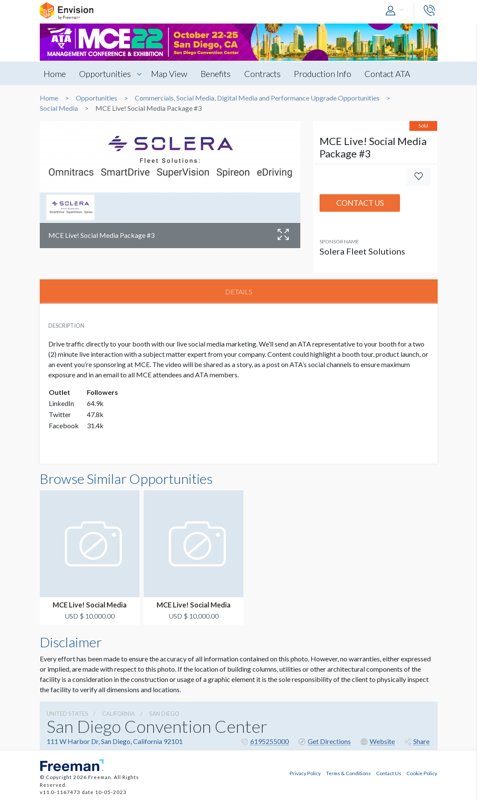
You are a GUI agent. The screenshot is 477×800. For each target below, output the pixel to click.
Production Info (326, 73)
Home (55, 73)
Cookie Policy (421, 773)
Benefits (218, 73)
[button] (396, 11)
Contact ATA (392, 73)
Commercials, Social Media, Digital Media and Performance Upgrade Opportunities (257, 98)
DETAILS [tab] (238, 291)
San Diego (164, 714)
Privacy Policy (305, 773)
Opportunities (106, 73)
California (118, 714)
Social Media (59, 108)
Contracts (265, 73)
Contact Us (360, 202)
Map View (171, 73)
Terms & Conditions (348, 773)
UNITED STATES (67, 714)
